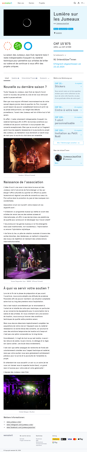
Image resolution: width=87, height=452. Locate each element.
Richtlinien (39, 439)
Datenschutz (39, 442)
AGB (37, 440)
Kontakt (22, 439)
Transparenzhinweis (41, 443)
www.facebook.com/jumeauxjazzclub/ (21, 427)
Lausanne (59, 33)
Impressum (39, 445)
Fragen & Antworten (25, 440)
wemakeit (8, 435)
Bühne (71, 29)
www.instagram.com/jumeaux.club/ (20, 425)
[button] (74, 3)
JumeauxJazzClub (62, 23)
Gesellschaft (63, 29)
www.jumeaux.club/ (14, 422)
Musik (56, 29)
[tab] (7, 78)
